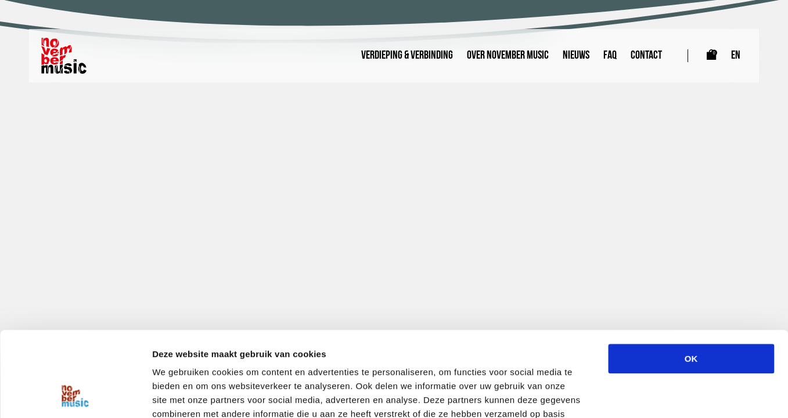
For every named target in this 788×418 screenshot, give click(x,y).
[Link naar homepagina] (64, 56)
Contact (646, 56)
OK (691, 279)
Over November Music (508, 56)
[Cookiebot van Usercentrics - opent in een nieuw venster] (75, 395)
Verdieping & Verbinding (407, 56)
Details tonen (627, 395)
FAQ (610, 56)
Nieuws (576, 56)
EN (735, 56)
